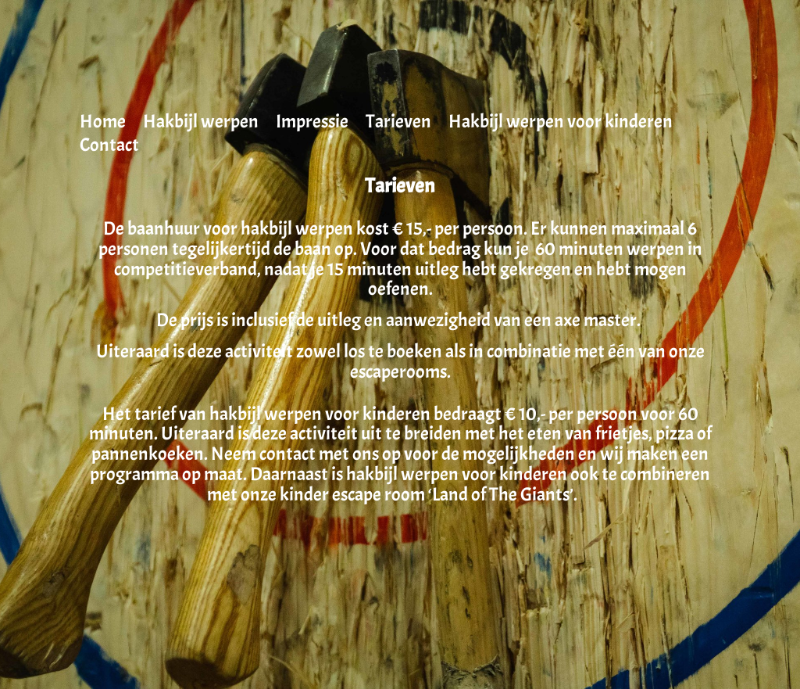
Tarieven (398, 124)
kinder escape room (352, 494)
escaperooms (398, 371)
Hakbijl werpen (201, 124)
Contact (109, 147)
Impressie (312, 124)
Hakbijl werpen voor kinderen (560, 124)
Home (103, 124)
